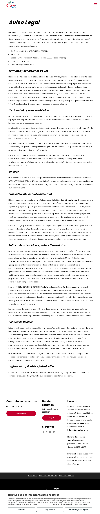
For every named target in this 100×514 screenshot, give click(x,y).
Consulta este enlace (45, 504)
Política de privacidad (48, 476)
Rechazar (21, 510)
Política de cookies (66, 476)
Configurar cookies (50, 510)
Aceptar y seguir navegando (78, 510)
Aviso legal (32, 476)
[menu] (95, 4)
